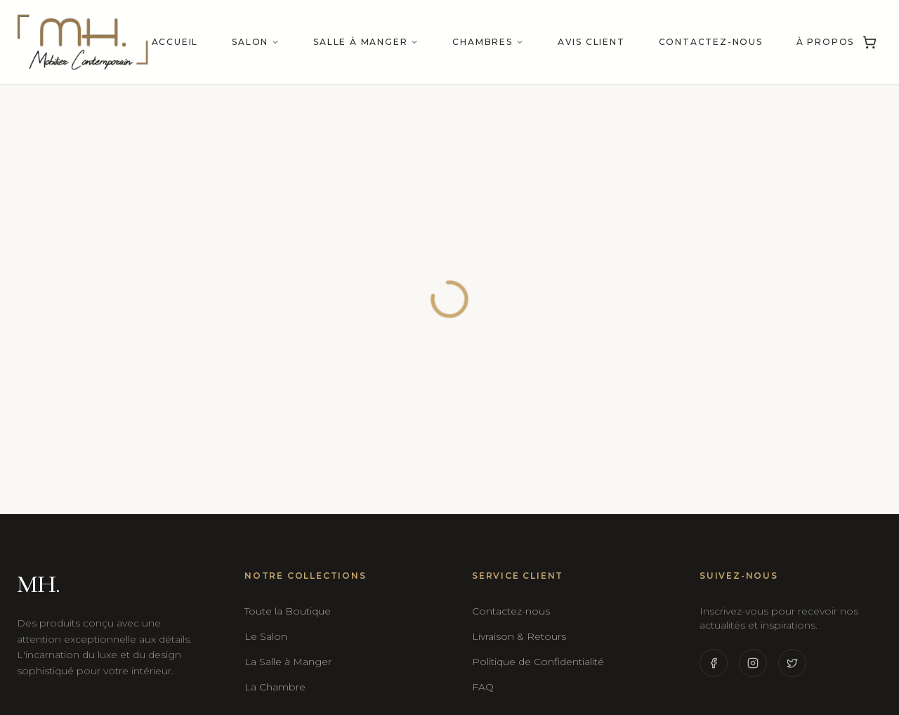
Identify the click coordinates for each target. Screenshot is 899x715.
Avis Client (591, 42)
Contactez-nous (711, 42)
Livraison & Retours (519, 636)
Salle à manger (366, 42)
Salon (256, 42)
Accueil (175, 42)
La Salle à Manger (288, 661)
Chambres (487, 42)
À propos (825, 42)
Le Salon (265, 636)
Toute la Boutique (287, 611)
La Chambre (275, 687)
